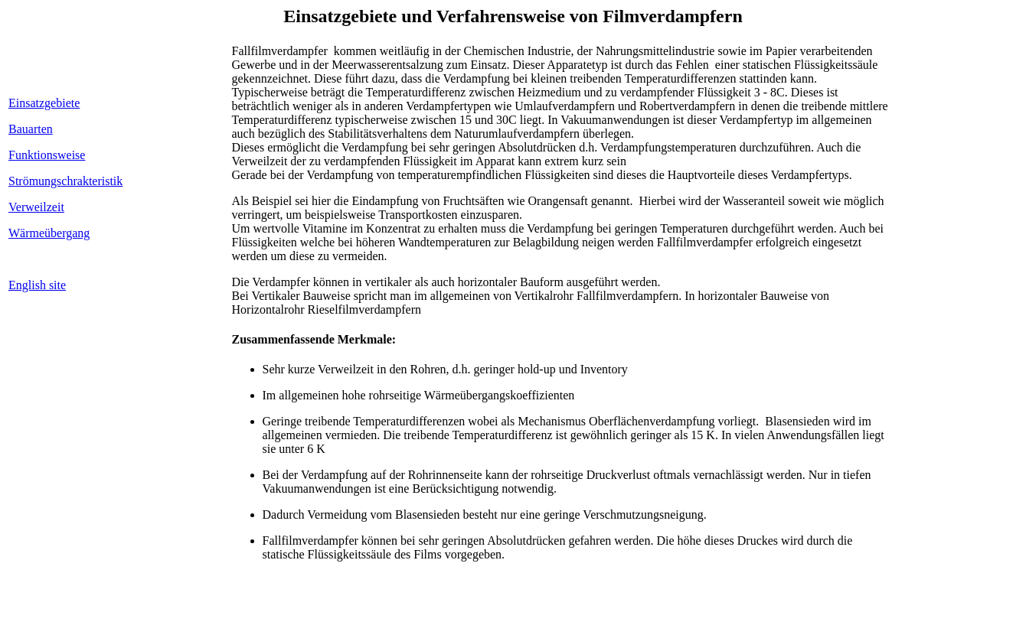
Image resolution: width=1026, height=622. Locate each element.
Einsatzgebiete (44, 102)
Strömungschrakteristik (65, 180)
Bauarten (30, 128)
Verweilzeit (36, 206)
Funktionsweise (46, 154)
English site (37, 284)
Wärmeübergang (49, 232)
